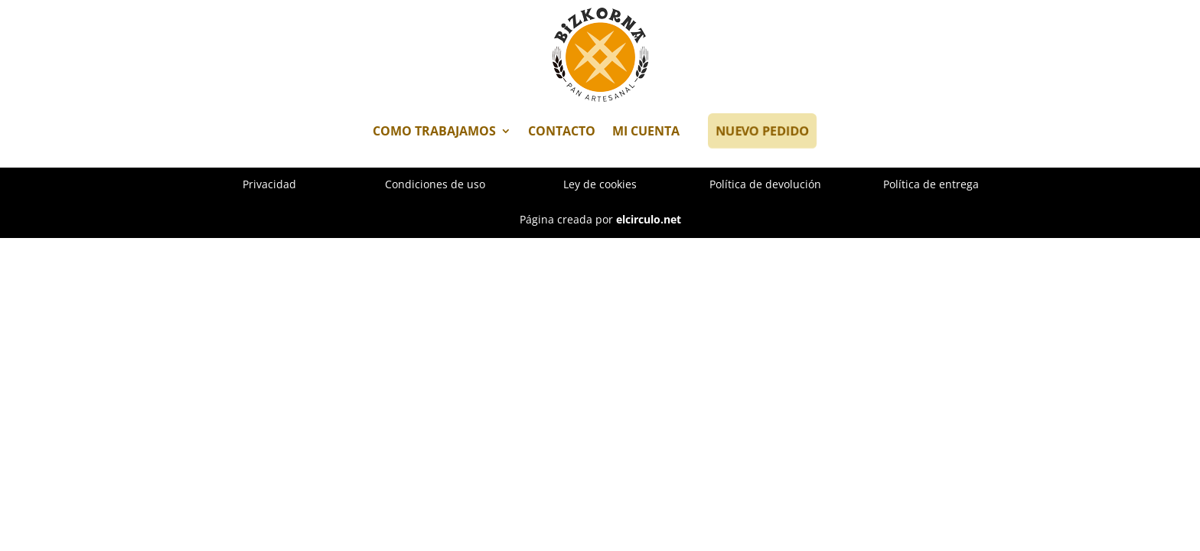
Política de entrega (931, 184)
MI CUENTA (646, 130)
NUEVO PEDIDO (761, 130)
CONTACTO (561, 130)
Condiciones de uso (435, 184)
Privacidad (269, 184)
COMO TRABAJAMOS (434, 130)
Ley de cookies (600, 184)
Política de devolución (765, 184)
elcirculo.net (648, 219)
